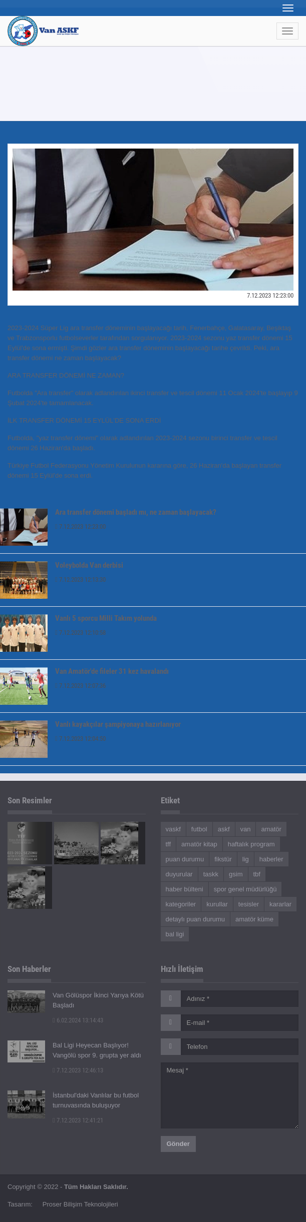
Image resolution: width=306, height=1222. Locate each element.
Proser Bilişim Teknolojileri (80, 1204)
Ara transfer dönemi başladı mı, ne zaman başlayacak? (135, 512)
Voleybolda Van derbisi (89, 565)
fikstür (223, 859)
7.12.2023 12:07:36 (80, 685)
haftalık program (251, 844)
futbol (199, 829)
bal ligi (175, 934)
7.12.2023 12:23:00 (80, 526)
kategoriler (181, 904)
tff (168, 844)
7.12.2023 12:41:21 (78, 1120)
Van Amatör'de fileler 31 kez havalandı (112, 671)
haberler (271, 859)
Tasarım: (20, 1204)
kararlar (280, 904)
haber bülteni (184, 889)
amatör (271, 829)
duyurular (179, 874)
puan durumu (185, 859)
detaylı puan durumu (195, 919)
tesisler (248, 904)
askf (224, 829)
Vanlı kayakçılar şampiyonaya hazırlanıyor (118, 724)
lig (245, 859)
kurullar (217, 904)
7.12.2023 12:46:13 (78, 1070)
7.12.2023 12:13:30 (80, 579)
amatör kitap (199, 844)
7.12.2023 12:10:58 (80, 632)
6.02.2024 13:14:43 (78, 1020)
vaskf (173, 829)
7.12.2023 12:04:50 (80, 738)
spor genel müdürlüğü (245, 889)
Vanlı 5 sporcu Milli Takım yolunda (106, 618)
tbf (256, 874)
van (245, 829)
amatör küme (254, 919)
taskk (210, 874)
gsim (235, 874)
